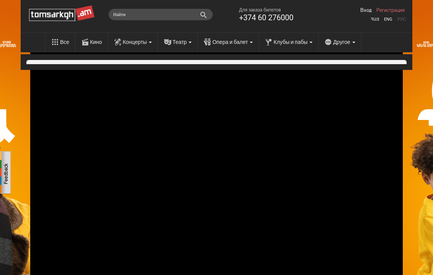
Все (64, 42)
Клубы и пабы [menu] (293, 42)
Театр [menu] (182, 42)
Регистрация (390, 10)
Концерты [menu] (137, 42)
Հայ (375, 19)
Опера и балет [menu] (232, 42)
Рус (401, 19)
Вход (366, 10)
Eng (388, 19)
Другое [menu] (344, 42)
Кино (96, 42)
